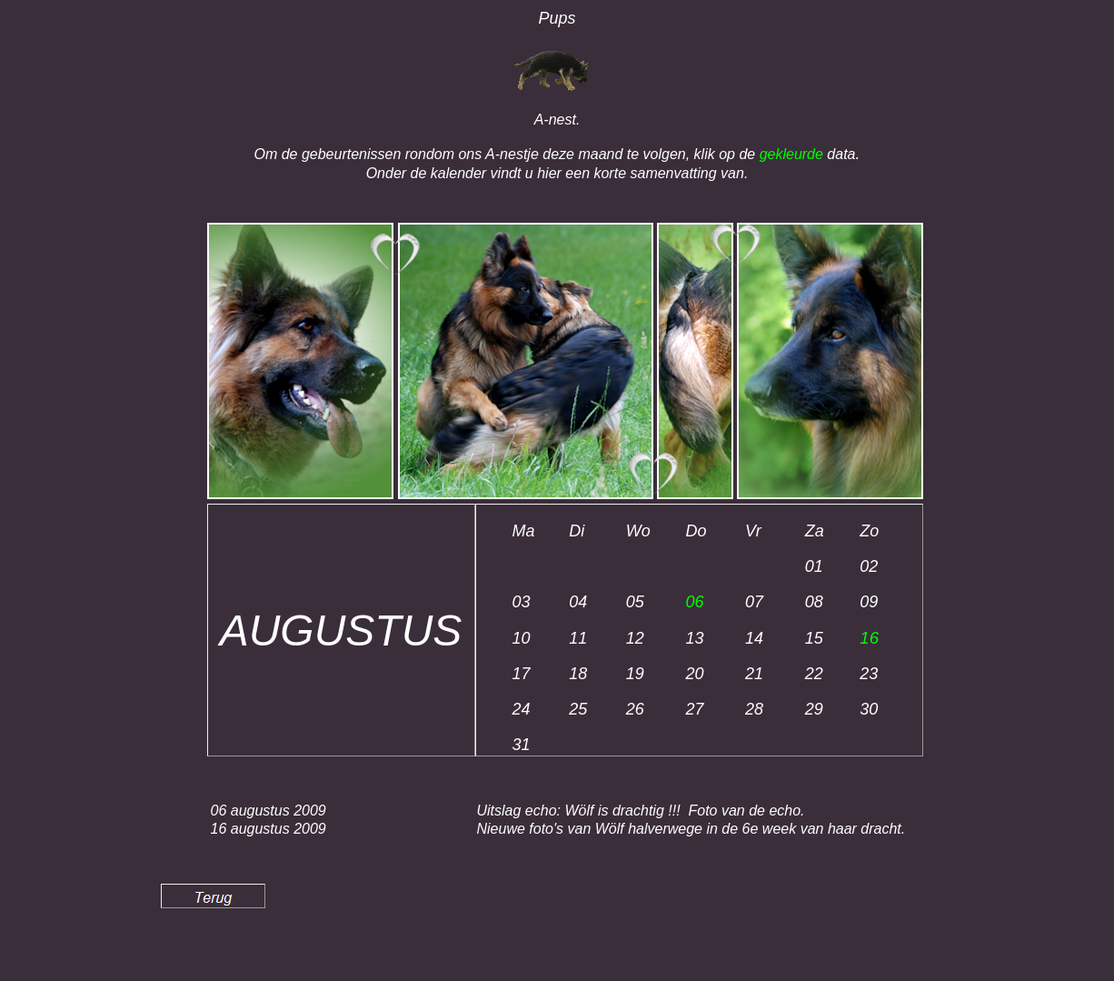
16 (869, 637)
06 (694, 602)
